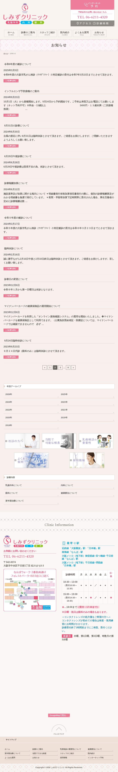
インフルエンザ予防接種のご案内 (21, 91)
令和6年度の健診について (17, 64)
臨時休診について (13, 248)
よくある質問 (10, 758)
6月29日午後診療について (18, 156)
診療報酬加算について (16, 183)
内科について (67, 485)
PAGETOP (59, 734)
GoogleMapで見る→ (59, 715)
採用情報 (63, 758)
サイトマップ (11, 740)
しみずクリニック (58, 767)
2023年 (64, 402)
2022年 (8, 410)
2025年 (64, 394)
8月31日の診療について (16, 125)
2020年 (8, 417)
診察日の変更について (16, 279)
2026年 (8, 394)
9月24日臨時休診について (18, 340)
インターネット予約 (96, 758)
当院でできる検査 (39, 753)
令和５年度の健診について (18, 218)
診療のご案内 (37, 749)
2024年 (8, 402)
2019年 (64, 417)
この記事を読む (10, 80)
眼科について (11, 493)
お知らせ (35, 758)
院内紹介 (91, 753)
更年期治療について (14, 501)
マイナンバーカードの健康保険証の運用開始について (32, 306)
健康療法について (69, 493)
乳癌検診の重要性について (70, 749)
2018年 (8, 425)
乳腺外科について (13, 485)
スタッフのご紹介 (67, 753)
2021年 (64, 410)
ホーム (7, 749)
